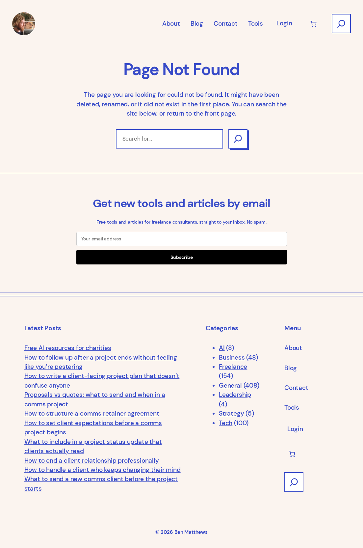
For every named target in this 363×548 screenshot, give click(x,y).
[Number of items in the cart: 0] (313, 23)
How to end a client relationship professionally (91, 460)
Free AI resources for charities (67, 348)
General (230, 385)
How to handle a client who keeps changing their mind (102, 470)
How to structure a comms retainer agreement (91, 413)
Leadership (235, 395)
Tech (225, 423)
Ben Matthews (191, 532)
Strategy (231, 413)
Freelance (233, 367)
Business (232, 357)
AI (222, 348)
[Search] (237, 139)
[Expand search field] (341, 23)
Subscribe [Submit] (181, 257)
